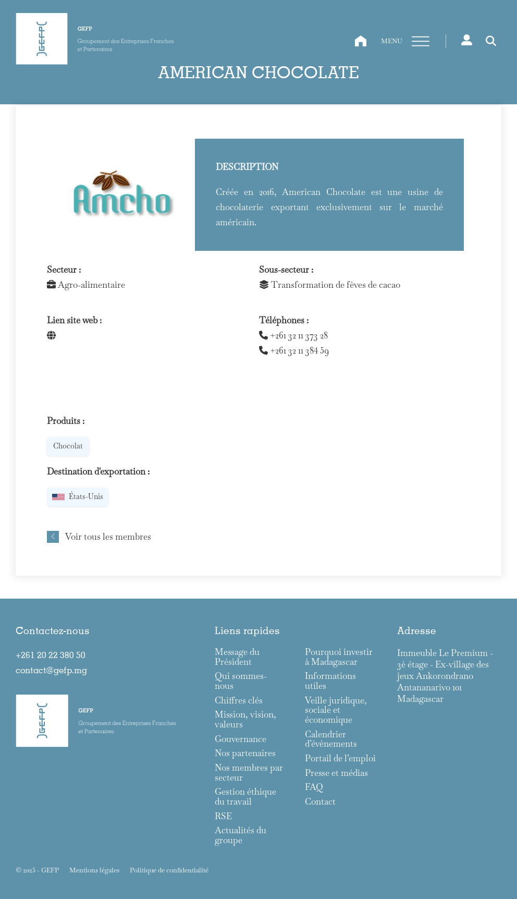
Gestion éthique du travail (245, 796)
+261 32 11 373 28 (293, 335)
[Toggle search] (491, 41)
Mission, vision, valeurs (245, 719)
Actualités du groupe (240, 835)
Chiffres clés (239, 701)
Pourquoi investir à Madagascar (339, 656)
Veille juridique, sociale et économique (336, 710)
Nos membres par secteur (249, 772)
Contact (320, 802)
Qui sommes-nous (241, 680)
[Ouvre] (420, 42)
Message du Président (237, 656)
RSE (223, 816)
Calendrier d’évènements (331, 739)
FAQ (314, 787)
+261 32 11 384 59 (294, 350)
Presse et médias (336, 773)
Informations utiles (330, 680)
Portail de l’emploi (340, 758)
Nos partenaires (245, 753)
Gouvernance (240, 739)
